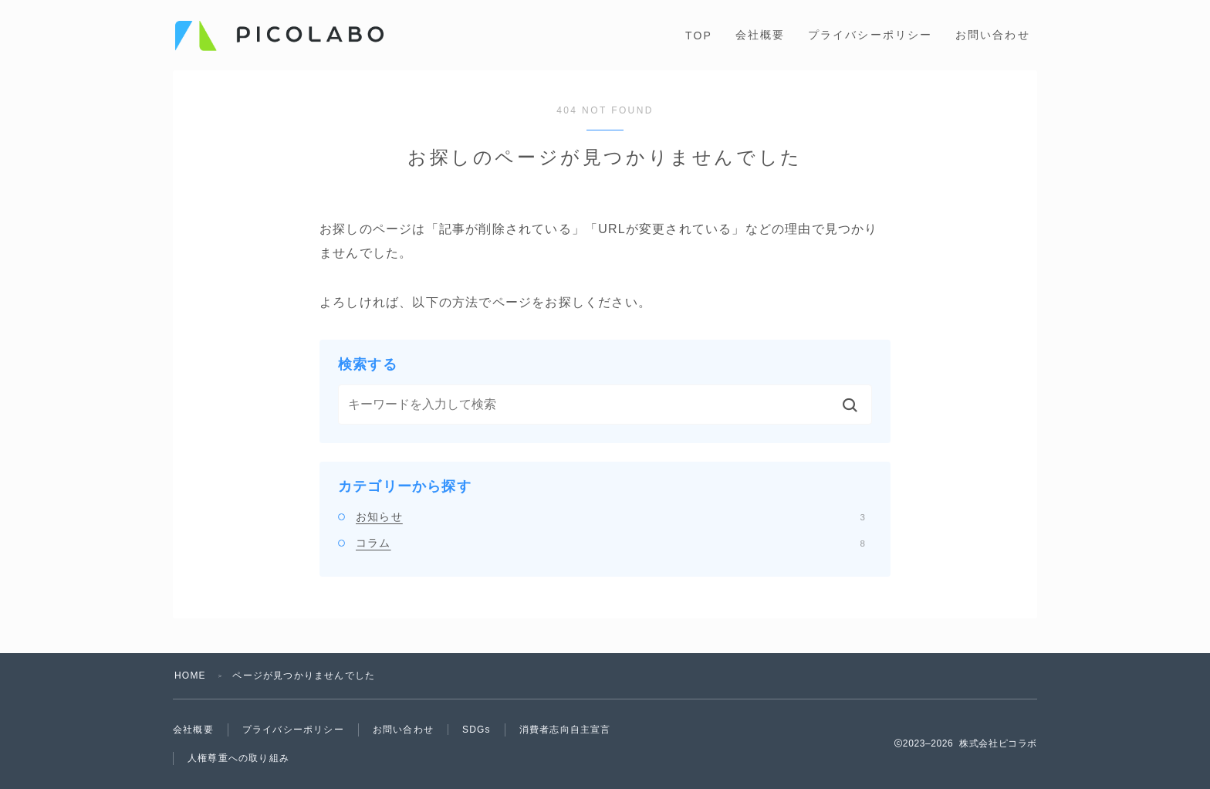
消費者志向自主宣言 (565, 729)
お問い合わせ (992, 35)
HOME (190, 675)
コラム (610, 543)
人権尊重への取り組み (238, 758)
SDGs (476, 729)
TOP (698, 35)
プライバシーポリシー (870, 35)
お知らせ (610, 516)
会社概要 (760, 35)
